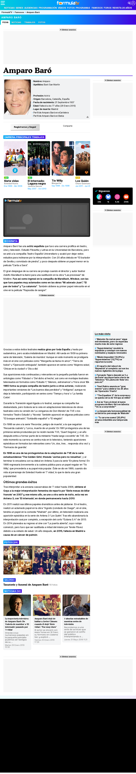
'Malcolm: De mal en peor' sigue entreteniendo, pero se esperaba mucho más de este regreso (111, 342)
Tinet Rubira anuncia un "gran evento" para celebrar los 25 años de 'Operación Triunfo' (111, 389)
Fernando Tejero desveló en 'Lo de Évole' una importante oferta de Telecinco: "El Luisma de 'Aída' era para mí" (112, 378)
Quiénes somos (8, 748)
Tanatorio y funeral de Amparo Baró (25, 584)
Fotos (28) (11, 542)
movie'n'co (69, 763)
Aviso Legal (22, 748)
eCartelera (43, 763)
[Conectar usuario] (133, 3)
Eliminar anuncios (69, 29)
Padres (47, 767)
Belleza (31, 767)
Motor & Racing (55, 770)
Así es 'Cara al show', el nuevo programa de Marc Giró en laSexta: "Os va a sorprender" (112, 404)
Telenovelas (88, 729)
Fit (67, 767)
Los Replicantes (21, 759)
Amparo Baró (33, 12)
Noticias (9, 7)
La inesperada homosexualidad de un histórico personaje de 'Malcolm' (113, 412)
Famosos (97, 7)
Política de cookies (57, 748)
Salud (54, 767)
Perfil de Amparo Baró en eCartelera (51, 112)
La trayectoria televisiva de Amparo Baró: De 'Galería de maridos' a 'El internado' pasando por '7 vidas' (17, 626)
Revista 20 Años (122, 7)
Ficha (5, 22)
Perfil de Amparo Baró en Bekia (48, 115)
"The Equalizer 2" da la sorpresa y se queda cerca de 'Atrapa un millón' (112, 396)
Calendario (33, 720)
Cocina (62, 767)
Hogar (73, 767)
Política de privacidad (38, 748)
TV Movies (33, 725)
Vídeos (62, 7)
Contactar (101, 748)
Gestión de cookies (75, 748)
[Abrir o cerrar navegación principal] (3, 3)
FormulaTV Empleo (28, 763)
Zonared (68, 770)
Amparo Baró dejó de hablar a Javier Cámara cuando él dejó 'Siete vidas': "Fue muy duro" (46, 624)
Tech (35, 770)
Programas (83, 7)
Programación (48, 7)
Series (19, 7)
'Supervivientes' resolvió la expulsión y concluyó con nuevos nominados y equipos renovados (111, 351)
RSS (109, 748)
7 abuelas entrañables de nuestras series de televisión (75, 622)
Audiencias (31, 7)
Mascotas (88, 767)
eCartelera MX (56, 763)
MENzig (18, 770)
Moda (24, 767)
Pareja (40, 767)
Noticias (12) (12, 591)
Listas (31, 723)
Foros (107, 7)
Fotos (71, 7)
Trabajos (29, 22)
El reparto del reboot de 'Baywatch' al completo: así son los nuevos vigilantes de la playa (112, 368)
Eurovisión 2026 (89, 725)
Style (25, 770)
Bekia (17, 767)
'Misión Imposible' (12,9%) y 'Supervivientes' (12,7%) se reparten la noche (109, 359)
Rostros (113, 717)
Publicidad (90, 748)
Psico (79, 767)
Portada (7, 717)
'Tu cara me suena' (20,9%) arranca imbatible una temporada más (111, 420)
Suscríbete (114, 726)
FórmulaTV (7, 12)
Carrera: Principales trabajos (24, 137)
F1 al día (42, 770)
